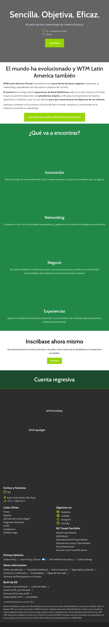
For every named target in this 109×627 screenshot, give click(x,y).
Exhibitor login (10, 532)
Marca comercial (60, 569)
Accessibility (32, 596)
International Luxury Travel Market (73, 543)
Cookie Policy (10, 559)
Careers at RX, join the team (17, 590)
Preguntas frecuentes (13, 522)
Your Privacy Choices (33, 559)
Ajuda (6, 525)
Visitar (6, 511)
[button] (54, 43)
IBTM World (62, 536)
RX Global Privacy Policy (62, 559)
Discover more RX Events (15, 586)
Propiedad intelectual (37, 569)
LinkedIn (62, 515)
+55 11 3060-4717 (16, 501)
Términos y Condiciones (15, 573)
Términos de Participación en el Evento (22, 576)
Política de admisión (13, 569)
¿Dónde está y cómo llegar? (16, 518)
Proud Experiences (65, 546)
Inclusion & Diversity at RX (16, 593)
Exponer (7, 515)
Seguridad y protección (83, 569)
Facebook (63, 512)
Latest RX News (39, 586)
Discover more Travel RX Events (71, 550)
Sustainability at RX (13, 596)
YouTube (63, 523)
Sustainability (37, 573)
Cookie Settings (84, 559)
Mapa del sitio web (57, 573)
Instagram (63, 519)
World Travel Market (66, 532)
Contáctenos (9, 529)
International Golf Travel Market (71, 539)
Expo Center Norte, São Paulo (21, 497)
